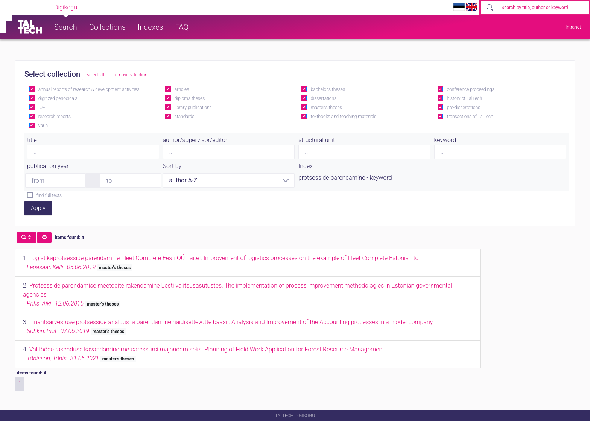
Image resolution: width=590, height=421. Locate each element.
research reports (54, 116)
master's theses (326, 107)
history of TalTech (464, 98)
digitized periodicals (58, 98)
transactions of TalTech (470, 116)
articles (182, 89)
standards (185, 116)
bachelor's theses (328, 89)
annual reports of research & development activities (89, 89)
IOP (42, 107)
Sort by (172, 166)
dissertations (323, 98)
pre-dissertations (464, 107)
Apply (38, 208)
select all (95, 74)
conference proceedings (470, 89)
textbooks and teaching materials (344, 116)
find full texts (49, 195)
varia (43, 125)
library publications (193, 107)
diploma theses (190, 98)
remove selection (130, 74)
